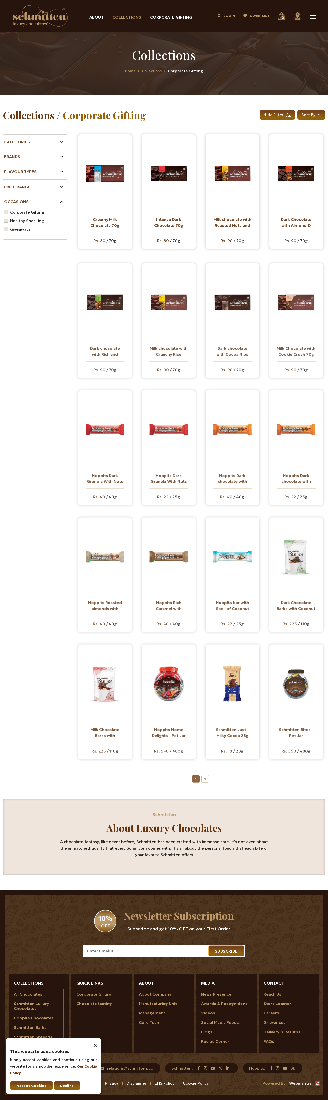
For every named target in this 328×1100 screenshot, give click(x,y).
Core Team (150, 1022)
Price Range (17, 186)
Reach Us (272, 994)
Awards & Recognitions (224, 1003)
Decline (67, 1085)
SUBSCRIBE (226, 951)
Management (152, 1012)
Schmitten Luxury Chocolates (31, 1006)
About (96, 17)
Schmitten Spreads (33, 1036)
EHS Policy (165, 1083)
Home (130, 71)
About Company (155, 994)
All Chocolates (28, 994)
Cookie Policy (196, 1083)
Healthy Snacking (27, 220)
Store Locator (277, 1003)
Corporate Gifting (171, 17)
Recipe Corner (215, 1041)
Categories (17, 141)
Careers (271, 1012)
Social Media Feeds (220, 1022)
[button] (311, 115)
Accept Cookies (31, 1085)
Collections (126, 17)
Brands (12, 156)
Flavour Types (20, 171)
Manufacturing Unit (158, 1003)
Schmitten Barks (30, 1027)
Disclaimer (137, 1083)
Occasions (16, 201)
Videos (208, 1012)
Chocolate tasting (94, 1003)
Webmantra (300, 1083)
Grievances (275, 1022)
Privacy (112, 1083)
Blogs (206, 1031)
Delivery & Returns (282, 1031)
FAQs (269, 1041)
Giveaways (20, 229)
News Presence (216, 994)
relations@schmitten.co (130, 1068)
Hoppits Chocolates (34, 1017)
